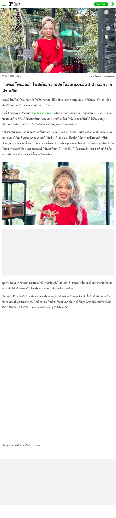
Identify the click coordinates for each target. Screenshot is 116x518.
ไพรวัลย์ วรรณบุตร (42, 113)
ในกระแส (98, 76)
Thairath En (101, 4)
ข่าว (90, 76)
